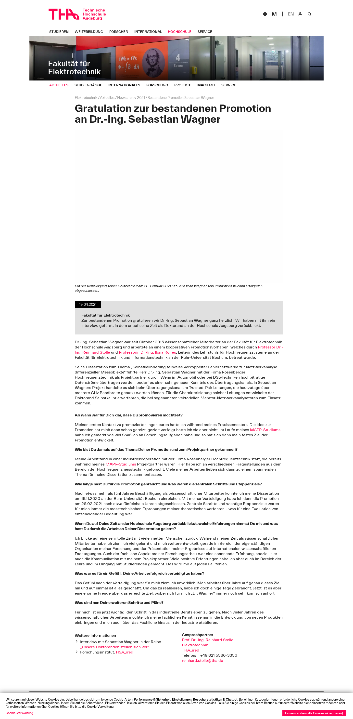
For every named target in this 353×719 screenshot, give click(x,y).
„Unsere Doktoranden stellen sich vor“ (114, 647)
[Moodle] (274, 14)
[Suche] (309, 14)
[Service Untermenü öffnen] (206, 31)
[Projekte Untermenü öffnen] (184, 85)
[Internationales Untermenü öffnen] (126, 85)
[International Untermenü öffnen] (150, 31)
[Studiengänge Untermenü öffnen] (90, 85)
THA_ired (190, 650)
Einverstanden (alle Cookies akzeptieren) (314, 713)
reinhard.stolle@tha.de (202, 660)
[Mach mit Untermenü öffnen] (208, 85)
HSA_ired (124, 652)
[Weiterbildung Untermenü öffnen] (91, 31)
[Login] (300, 14)
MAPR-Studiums (265, 429)
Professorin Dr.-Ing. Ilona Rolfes (147, 352)
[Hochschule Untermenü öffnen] (181, 31)
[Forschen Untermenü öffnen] (120, 31)
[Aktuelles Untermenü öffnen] (60, 85)
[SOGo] (265, 14)
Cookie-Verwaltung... (21, 713)
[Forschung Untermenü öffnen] (159, 85)
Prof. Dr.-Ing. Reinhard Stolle (207, 640)
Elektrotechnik (195, 645)
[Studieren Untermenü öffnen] (61, 31)
